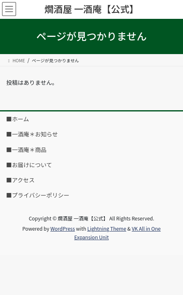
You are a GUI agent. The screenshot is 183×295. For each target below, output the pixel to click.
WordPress (62, 228)
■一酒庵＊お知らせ (32, 134)
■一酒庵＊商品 (26, 149)
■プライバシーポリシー (37, 195)
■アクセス (20, 180)
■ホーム (17, 119)
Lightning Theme (106, 228)
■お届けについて (29, 165)
